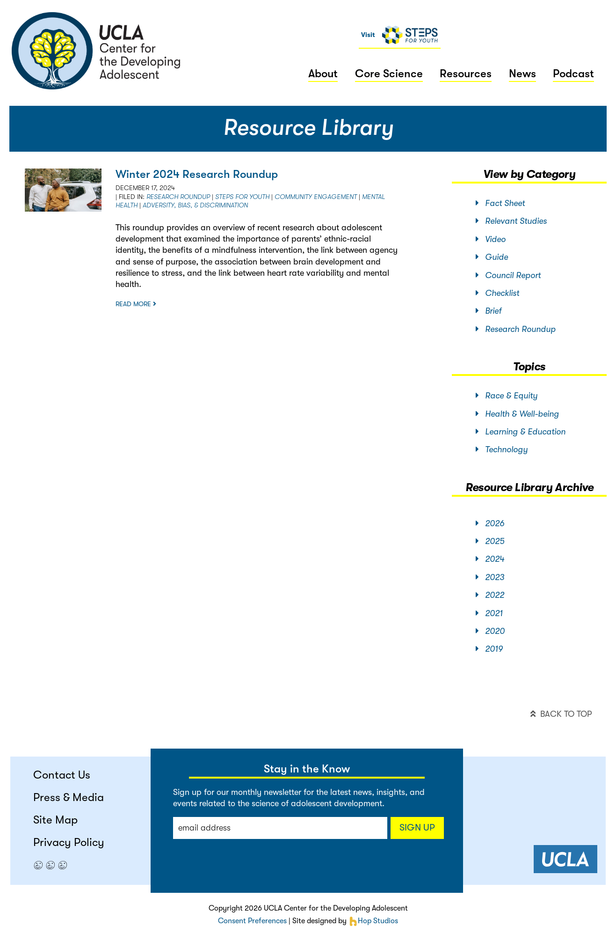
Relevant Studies (511, 221)
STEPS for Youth (242, 196)
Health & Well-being (517, 414)
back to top (561, 714)
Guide (492, 257)
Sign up (417, 827)
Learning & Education (520, 431)
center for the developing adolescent (96, 50)
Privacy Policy (68, 842)
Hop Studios (373, 921)
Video (491, 239)
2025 (490, 541)
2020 (490, 631)
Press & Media (68, 797)
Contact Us (61, 774)
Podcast (573, 73)
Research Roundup (178, 196)
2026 (490, 523)
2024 (490, 559)
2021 (489, 613)
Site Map (55, 819)
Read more (136, 304)
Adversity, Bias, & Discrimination (195, 205)
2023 (490, 577)
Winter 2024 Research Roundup (197, 174)
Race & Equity (506, 395)
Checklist (497, 293)
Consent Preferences (252, 921)
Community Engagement (316, 196)
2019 (489, 649)
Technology (502, 449)
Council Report (508, 275)
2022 (490, 595)
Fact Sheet (500, 203)
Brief (488, 311)
